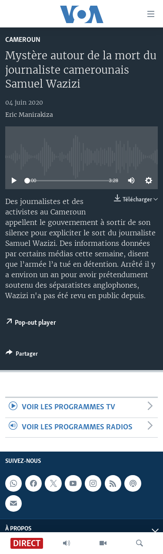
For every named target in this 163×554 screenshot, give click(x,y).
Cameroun (22, 40)
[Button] (22, 355)
